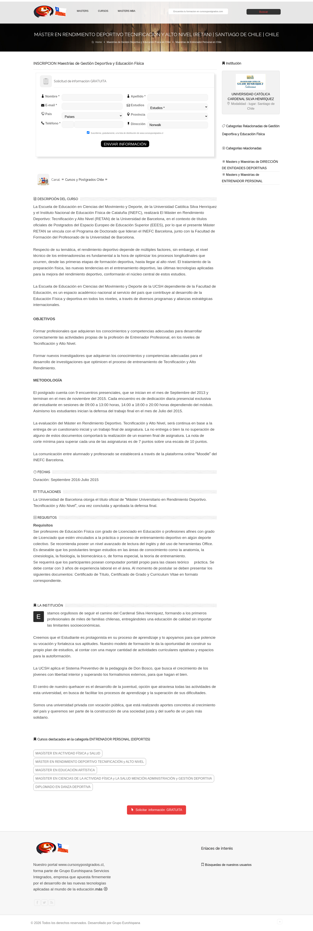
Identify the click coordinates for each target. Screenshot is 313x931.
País (46, 114)
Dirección (136, 124)
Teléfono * (50, 123)
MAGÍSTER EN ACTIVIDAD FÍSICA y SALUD (68, 753)
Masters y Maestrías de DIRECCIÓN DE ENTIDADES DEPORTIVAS (250, 165)
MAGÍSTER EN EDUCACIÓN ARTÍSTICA (65, 770)
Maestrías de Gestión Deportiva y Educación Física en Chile (139, 42)
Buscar (263, 11)
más (101, 889)
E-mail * (49, 105)
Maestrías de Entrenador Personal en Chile (198, 42)
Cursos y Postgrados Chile (84, 180)
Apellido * (136, 96)
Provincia (136, 114)
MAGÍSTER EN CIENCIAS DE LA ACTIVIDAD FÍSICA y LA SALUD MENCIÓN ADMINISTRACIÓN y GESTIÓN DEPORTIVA (124, 778)
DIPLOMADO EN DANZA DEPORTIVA (63, 787)
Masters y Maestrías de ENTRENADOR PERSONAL (242, 178)
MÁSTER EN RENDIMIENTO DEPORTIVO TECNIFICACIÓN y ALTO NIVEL (90, 761)
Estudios (135, 105)
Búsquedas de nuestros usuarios (226, 864)
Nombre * (50, 96)
